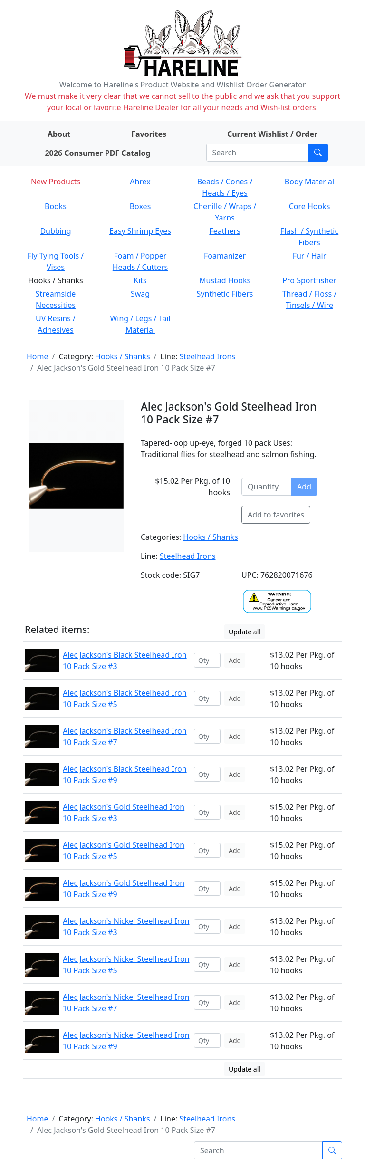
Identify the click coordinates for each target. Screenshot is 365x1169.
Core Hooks (309, 206)
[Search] (257, 153)
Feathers (224, 231)
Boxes (140, 206)
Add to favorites (276, 514)
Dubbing (55, 231)
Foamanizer (225, 255)
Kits (140, 280)
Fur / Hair (310, 255)
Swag (140, 293)
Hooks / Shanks (122, 356)
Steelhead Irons (207, 356)
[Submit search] (318, 153)
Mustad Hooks (224, 280)
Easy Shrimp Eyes (140, 231)
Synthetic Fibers (225, 293)
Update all (244, 631)
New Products (55, 181)
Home (37, 356)
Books (56, 206)
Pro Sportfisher (309, 280)
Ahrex (140, 181)
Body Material (309, 181)
